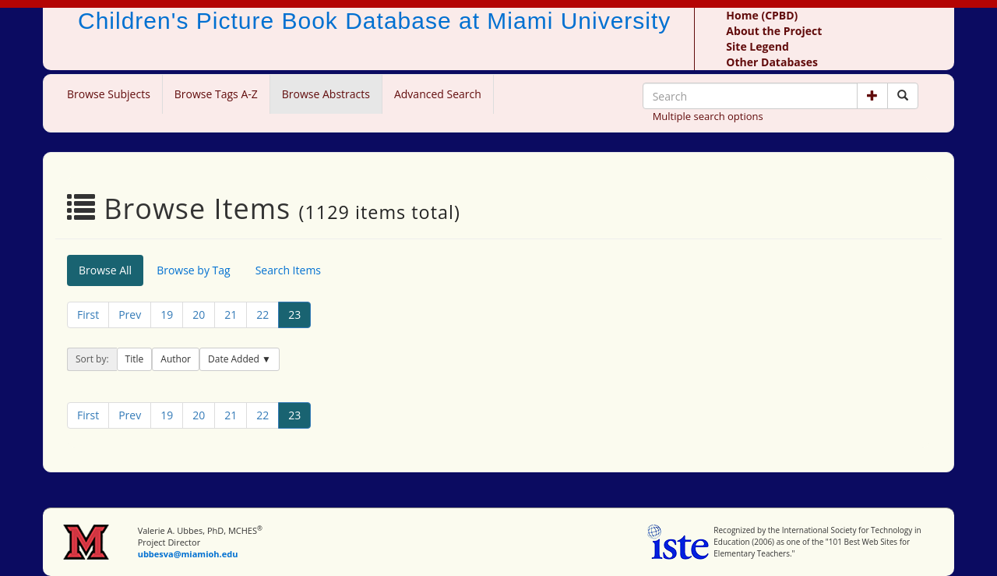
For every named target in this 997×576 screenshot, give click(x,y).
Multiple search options (708, 116)
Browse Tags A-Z (216, 94)
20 (198, 314)
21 (230, 314)
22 (262, 314)
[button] (872, 96)
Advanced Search (437, 94)
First (88, 314)
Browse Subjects (108, 94)
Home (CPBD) (762, 15)
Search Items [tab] (288, 270)
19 (166, 314)
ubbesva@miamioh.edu (188, 554)
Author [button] (175, 359)
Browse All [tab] (105, 270)
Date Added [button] (235, 359)
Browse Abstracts (326, 94)
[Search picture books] (902, 96)
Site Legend (757, 46)
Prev (129, 314)
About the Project (774, 30)
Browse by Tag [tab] (194, 270)
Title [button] (134, 359)
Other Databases (772, 62)
